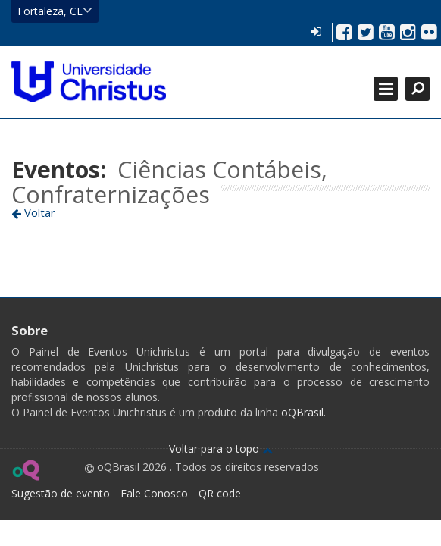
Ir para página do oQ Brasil (25, 470)
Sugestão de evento (60, 493)
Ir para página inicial (88, 81)
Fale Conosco (154, 493)
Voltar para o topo (221, 448)
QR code (220, 493)
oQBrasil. (302, 412)
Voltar (33, 212)
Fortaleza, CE (54, 10)
